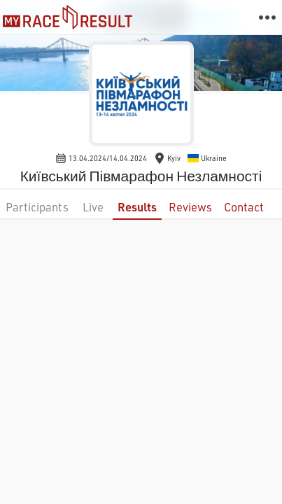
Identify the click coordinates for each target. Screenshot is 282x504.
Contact (244, 207)
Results (137, 207)
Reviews (190, 207)
